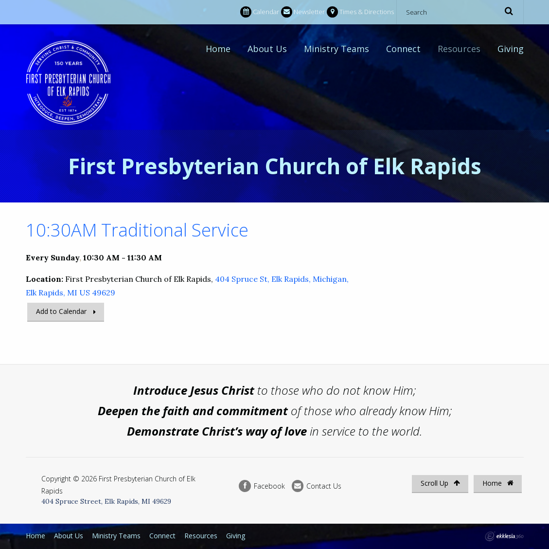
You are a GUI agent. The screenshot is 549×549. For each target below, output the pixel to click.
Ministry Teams (336, 49)
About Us (267, 49)
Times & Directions (360, 12)
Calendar (259, 12)
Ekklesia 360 (504, 536)
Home (218, 49)
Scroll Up (440, 483)
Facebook (261, 486)
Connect (403, 49)
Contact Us (316, 486)
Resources (459, 49)
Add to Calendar (61, 311)
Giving (510, 49)
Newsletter (303, 12)
